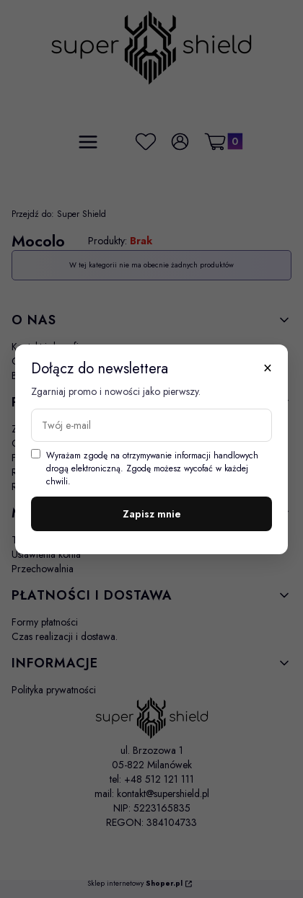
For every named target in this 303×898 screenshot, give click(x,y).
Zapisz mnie (152, 514)
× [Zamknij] (267, 367)
